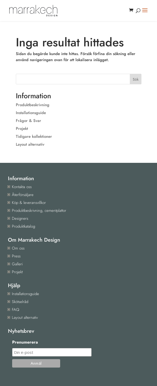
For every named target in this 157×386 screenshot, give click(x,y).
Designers (20, 218)
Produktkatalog (23, 226)
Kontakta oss (22, 187)
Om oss (18, 248)
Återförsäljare (23, 195)
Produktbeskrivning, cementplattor (39, 210)
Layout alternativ (30, 144)
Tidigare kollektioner (34, 136)
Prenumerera (25, 342)
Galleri (17, 264)
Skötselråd (20, 302)
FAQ (15, 309)
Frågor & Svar (28, 121)
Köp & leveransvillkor (29, 203)
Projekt (22, 128)
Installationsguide (31, 113)
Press (16, 256)
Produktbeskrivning (32, 105)
